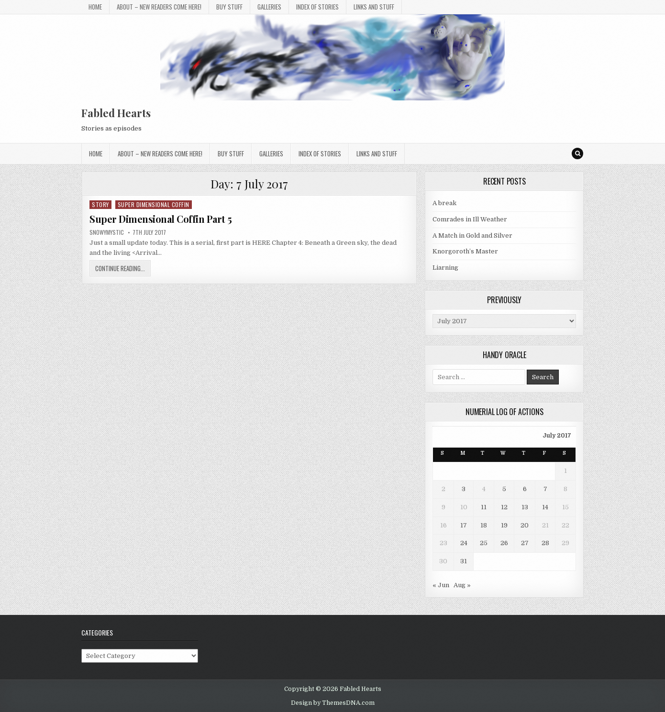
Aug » (462, 585)
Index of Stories (317, 6)
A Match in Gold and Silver (472, 235)
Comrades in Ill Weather (469, 219)
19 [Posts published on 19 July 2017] (504, 525)
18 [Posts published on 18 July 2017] (483, 525)
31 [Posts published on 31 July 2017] (463, 561)
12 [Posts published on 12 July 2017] (504, 507)
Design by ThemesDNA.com (333, 703)
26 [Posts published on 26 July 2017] (504, 543)
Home (95, 6)
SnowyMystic (106, 232)
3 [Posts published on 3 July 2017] (464, 489)
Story (100, 204)
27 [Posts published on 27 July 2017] (525, 543)
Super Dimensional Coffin (153, 204)
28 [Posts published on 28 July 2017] (545, 543)
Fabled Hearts (116, 113)
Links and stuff (374, 6)
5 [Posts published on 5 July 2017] (504, 489)
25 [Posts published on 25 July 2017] (484, 543)
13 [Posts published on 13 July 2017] (524, 507)
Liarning (445, 267)
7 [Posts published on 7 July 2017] (545, 489)
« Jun (440, 585)
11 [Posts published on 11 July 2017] (484, 507)
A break (444, 203)
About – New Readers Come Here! (159, 6)
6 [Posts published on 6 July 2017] (525, 489)
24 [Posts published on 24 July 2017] (463, 543)
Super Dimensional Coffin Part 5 (160, 218)
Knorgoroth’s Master (465, 251)
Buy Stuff (229, 6)
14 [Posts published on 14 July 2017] (545, 507)
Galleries (269, 6)
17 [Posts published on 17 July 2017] (463, 525)
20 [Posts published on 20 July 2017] (525, 525)
